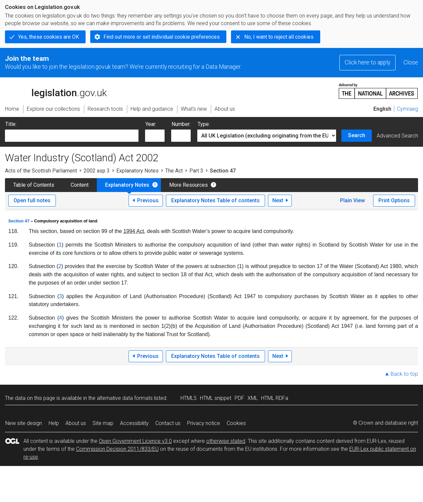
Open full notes (32, 200)
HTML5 (188, 398)
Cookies (236, 423)
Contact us (167, 423)
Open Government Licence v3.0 (135, 441)
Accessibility (134, 423)
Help (54, 423)
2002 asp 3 (97, 171)
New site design (23, 423)
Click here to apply (367, 62)
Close (411, 62)
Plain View (352, 200)
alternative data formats (125, 398)
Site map (103, 423)
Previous (148, 200)
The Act (174, 171)
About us (75, 423)
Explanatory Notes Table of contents (215, 200)
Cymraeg (407, 109)
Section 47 (18, 220)
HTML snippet (215, 398)
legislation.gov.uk (56, 90)
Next (277, 200)
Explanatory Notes (137, 171)
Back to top (404, 374)
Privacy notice (203, 423)
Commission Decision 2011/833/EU (117, 449)
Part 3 (196, 171)
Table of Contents (33, 185)
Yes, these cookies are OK (48, 37)
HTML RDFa (274, 398)
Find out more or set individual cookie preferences (161, 37)
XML (253, 398)
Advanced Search (397, 136)
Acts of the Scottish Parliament (41, 171)
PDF (239, 398)
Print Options (394, 200)
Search (356, 135)
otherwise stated (225, 441)
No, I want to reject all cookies (279, 37)
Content (80, 185)
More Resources (188, 185)
